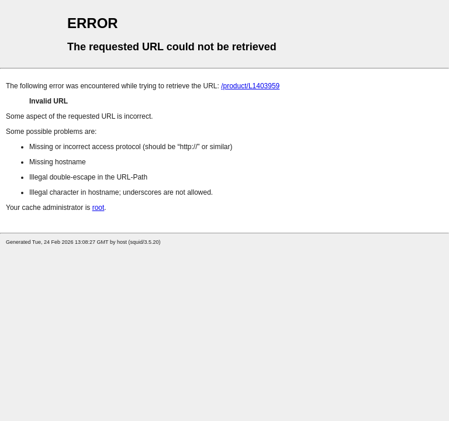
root (98, 207)
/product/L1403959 (250, 86)
